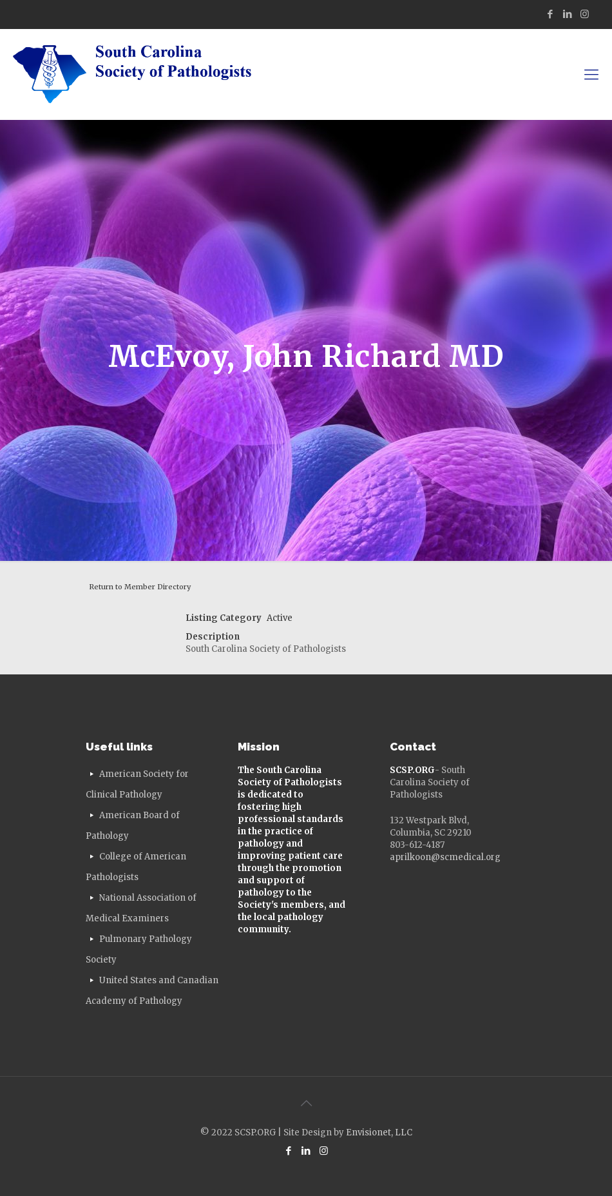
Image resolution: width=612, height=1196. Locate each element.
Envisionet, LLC (379, 1132)
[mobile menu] (591, 74)
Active (279, 618)
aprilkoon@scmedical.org (445, 857)
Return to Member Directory (140, 586)
